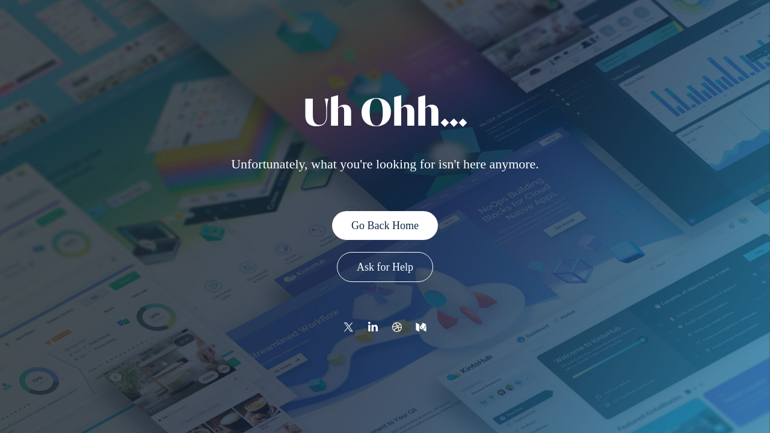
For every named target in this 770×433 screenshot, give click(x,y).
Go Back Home (385, 226)
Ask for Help (385, 267)
